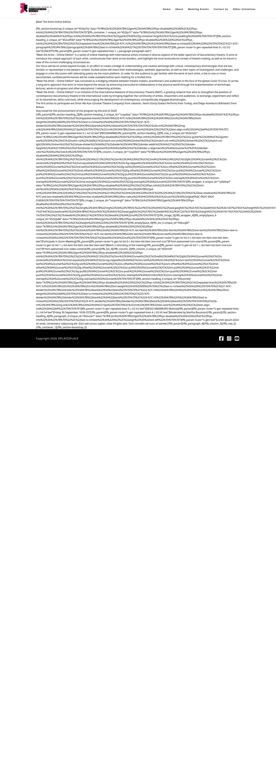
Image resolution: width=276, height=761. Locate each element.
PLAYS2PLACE (69, 338)
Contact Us (221, 9)
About (179, 9)
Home (167, 9)
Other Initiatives (244, 9)
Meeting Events (198, 9)
